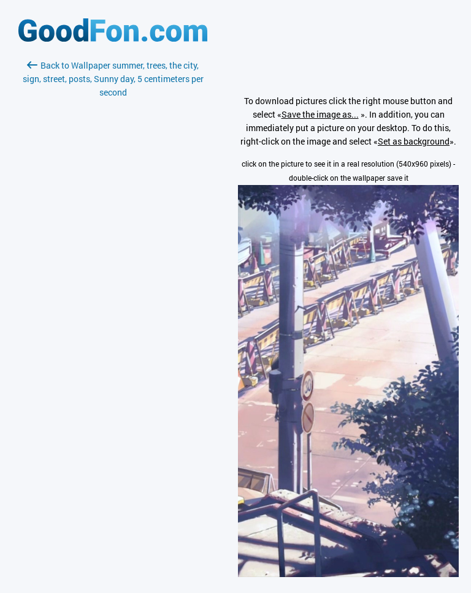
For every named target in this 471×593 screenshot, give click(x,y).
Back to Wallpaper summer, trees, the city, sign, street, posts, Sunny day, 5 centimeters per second (113, 78)
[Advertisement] (112, 244)
